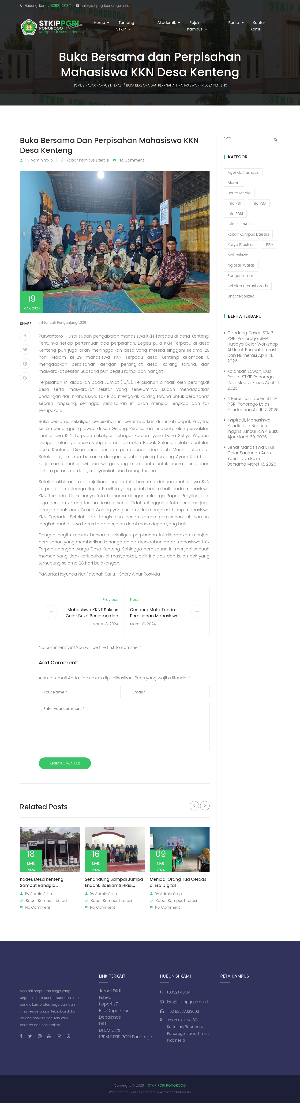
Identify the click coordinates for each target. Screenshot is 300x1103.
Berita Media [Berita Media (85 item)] (239, 193)
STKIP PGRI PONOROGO (167, 1085)
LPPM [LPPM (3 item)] (269, 244)
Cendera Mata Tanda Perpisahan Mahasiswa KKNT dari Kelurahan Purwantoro (154, 619)
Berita (233, 22)
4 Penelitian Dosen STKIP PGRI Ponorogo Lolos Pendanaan (252, 404)
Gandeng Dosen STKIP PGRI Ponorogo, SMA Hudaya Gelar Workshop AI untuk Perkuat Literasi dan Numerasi (252, 344)
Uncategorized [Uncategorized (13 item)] (241, 296)
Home (99, 22)
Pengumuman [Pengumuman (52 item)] (241, 275)
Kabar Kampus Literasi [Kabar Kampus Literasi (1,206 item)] (248, 234)
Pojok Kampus (194, 26)
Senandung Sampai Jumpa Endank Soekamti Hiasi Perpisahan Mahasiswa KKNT (115, 885)
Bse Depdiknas (114, 1010)
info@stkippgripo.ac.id (187, 1002)
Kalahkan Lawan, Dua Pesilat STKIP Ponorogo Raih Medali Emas (250, 376)
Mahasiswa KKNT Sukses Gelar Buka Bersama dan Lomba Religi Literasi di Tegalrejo (92, 619)
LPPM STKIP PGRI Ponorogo (125, 1037)
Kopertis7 (108, 1004)
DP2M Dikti (109, 1030)
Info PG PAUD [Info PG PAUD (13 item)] (239, 224)
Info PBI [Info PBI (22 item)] (234, 203)
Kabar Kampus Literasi (88, 160)
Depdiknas (110, 1017)
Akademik (166, 22)
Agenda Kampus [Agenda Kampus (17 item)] (243, 172)
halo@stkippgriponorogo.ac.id (105, 5)
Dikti (103, 1024)
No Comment (131, 160)
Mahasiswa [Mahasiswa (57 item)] (238, 255)
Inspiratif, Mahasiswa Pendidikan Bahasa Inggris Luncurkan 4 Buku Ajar (253, 428)
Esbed (105, 997)
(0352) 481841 (60, 5)
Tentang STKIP (125, 26)
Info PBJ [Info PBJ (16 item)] (259, 203)
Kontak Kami (258, 26)
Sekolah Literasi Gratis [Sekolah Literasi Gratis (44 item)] (248, 286)
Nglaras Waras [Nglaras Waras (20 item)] (241, 265)
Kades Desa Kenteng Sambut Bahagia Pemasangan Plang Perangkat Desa (42, 888)
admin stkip (41, 160)
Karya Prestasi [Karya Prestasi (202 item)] (241, 244)
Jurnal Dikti (110, 991)
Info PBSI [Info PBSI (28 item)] (235, 213)
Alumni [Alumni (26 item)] (234, 182)
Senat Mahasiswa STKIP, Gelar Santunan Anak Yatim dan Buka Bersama (251, 455)
